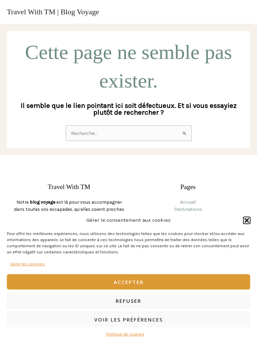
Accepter (129, 282)
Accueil (188, 202)
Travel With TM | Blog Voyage (53, 12)
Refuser (128, 300)
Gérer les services (27, 264)
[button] (246, 220)
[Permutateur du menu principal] (244, 12)
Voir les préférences (128, 319)
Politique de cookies (125, 334)
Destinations (188, 209)
